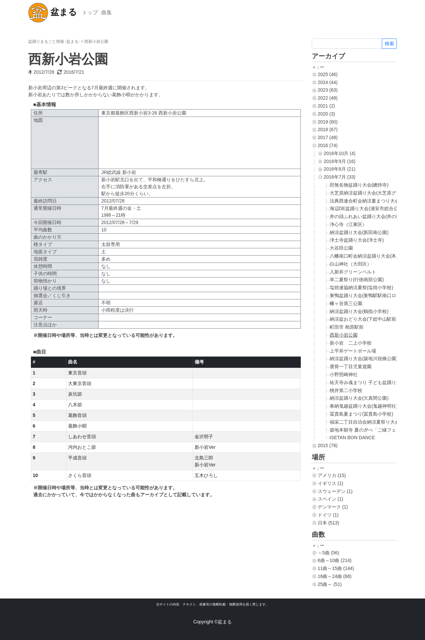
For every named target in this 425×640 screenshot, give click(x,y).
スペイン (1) (330, 499)
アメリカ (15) (332, 475)
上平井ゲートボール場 (353, 351)
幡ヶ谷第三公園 (346, 303)
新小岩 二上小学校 (351, 343)
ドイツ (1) (328, 515)
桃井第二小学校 (346, 390)
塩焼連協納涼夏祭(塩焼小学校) (361, 287)
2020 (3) (326, 114)
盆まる (52, 13)
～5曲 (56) (328, 552)
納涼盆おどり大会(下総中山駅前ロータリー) (375, 319)
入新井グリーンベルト (353, 272)
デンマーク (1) (333, 507)
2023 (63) (328, 90)
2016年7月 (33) (340, 177)
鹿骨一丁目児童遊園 (351, 366)
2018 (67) (328, 129)
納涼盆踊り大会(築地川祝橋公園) (364, 358)
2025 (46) (328, 74)
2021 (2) (326, 106)
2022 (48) (328, 98)
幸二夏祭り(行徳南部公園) (357, 279)
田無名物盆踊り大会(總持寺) (359, 185)
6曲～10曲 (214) (335, 560)
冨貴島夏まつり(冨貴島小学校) (361, 414)
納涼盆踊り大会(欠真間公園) (359, 398)
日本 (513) (328, 522)
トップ (90, 12)
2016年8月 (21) (340, 169)
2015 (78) (328, 445)
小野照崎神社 (344, 374)
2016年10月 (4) (340, 153)
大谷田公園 (341, 248)
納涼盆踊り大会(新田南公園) (359, 232)
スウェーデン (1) (335, 491)
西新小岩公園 (344, 335)
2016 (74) (328, 145)
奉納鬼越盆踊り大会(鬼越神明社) (364, 406)
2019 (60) (328, 121)
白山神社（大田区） (351, 264)
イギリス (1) (330, 483)
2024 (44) (328, 82)
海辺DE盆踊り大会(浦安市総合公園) (367, 208)
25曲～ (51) (330, 584)
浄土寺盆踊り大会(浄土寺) (357, 240)
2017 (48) (328, 137)
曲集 (106, 12)
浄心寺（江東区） (348, 224)
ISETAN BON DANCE (352, 437)
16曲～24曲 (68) (335, 576)
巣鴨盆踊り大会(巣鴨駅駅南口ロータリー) (373, 295)
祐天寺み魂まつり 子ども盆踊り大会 (367, 382)
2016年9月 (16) (340, 161)
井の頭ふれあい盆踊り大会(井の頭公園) (371, 216)
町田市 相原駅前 (347, 327)
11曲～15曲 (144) (336, 568)
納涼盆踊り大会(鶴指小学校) (359, 311)
